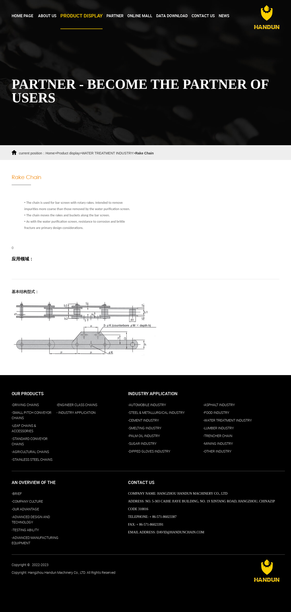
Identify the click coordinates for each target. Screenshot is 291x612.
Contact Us (203, 16)
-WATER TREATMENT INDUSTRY (227, 420)
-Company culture (27, 501)
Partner (114, 16)
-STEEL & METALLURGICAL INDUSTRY (156, 412)
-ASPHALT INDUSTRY (219, 404)
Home (50, 153)
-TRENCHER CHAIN (217, 435)
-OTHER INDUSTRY (217, 451)
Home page (22, 16)
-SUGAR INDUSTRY (142, 443)
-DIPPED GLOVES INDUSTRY (149, 451)
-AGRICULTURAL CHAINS (30, 451)
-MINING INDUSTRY (218, 443)
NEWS (224, 16)
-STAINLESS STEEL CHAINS (32, 459)
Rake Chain (144, 153)
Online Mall (139, 16)
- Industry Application (76, 412)
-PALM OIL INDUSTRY (144, 435)
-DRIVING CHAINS (25, 404)
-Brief (17, 493)
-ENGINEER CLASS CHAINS (77, 404)
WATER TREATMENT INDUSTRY (107, 153)
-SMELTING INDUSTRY (144, 428)
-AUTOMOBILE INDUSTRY (147, 404)
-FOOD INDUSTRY (216, 412)
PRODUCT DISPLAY (81, 15)
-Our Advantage (25, 509)
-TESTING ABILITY (25, 530)
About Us (47, 16)
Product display (68, 153)
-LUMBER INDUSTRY (218, 428)
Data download (172, 16)
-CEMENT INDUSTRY (143, 420)
